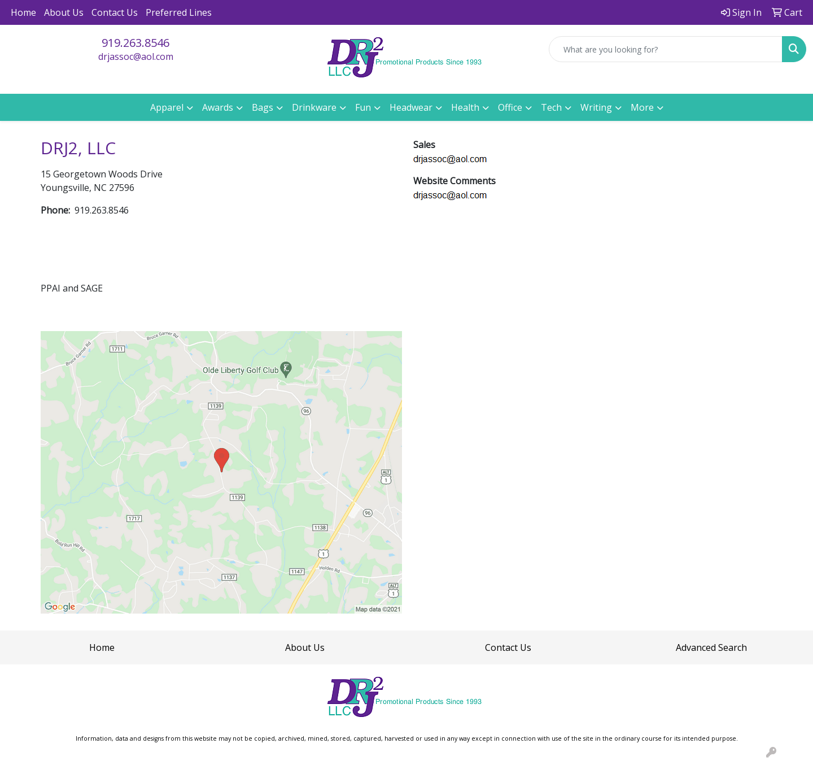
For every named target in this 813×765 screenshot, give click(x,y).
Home (23, 12)
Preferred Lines (179, 12)
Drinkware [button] (314, 107)
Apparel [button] (166, 107)
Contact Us (114, 12)
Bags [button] (262, 107)
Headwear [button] (411, 107)
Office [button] (510, 107)
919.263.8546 (135, 42)
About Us (64, 12)
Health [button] (465, 107)
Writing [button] (596, 107)
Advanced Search (711, 647)
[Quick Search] (666, 49)
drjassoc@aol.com (135, 56)
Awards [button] (217, 107)
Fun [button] (363, 107)
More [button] (642, 107)
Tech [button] (551, 107)
